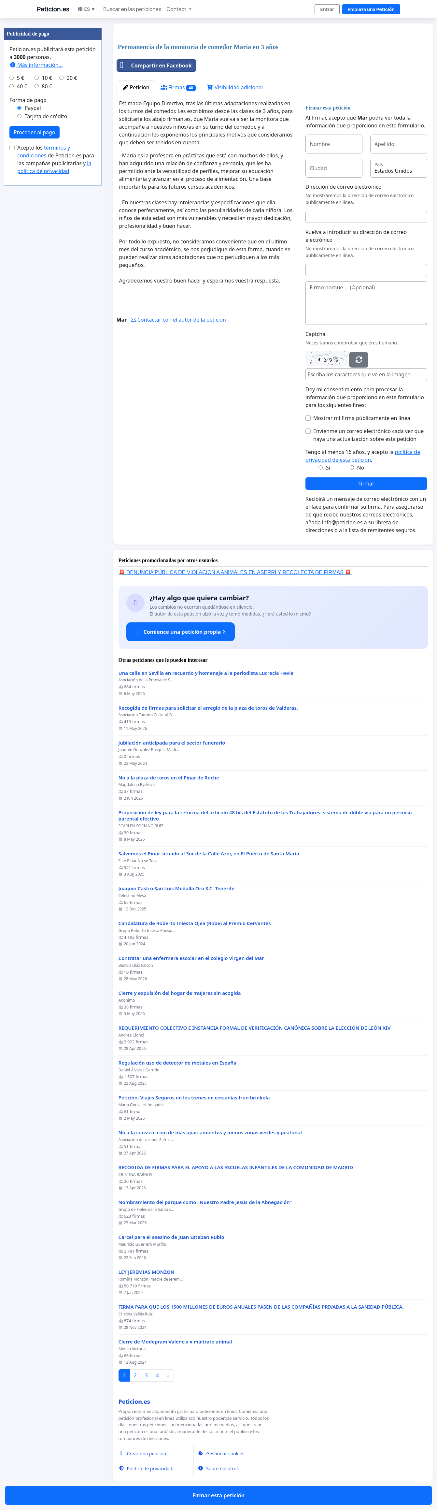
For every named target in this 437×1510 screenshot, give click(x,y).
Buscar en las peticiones (132, 9)
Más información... (36, 64)
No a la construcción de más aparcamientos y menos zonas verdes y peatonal (210, 1132)
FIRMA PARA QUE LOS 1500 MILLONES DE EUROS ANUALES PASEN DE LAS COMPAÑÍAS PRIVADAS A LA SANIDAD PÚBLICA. (261, 1307)
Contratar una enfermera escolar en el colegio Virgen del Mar (191, 958)
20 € (72, 77)
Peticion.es (53, 9)
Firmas (178, 87)
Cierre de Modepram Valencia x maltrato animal (175, 1342)
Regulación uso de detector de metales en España (177, 1063)
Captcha (315, 334)
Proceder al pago (34, 132)
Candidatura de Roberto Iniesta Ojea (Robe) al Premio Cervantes (195, 923)
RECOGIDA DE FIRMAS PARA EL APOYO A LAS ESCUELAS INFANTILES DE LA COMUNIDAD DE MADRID (236, 1167)
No (360, 467)
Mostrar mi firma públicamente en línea (361, 418)
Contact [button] (177, 9)
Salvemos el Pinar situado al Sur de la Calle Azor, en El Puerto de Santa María (209, 853)
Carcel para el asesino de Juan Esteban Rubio (171, 1237)
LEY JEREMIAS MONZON (147, 1272)
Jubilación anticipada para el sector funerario (172, 743)
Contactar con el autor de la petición (178, 319)
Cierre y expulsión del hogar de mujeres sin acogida (180, 993)
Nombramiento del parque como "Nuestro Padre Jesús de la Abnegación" (205, 1202)
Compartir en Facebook (154, 65)
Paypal (33, 107)
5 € (20, 77)
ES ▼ (86, 9)
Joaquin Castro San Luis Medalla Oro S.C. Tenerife (177, 888)
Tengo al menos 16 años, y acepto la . (362, 455)
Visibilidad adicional (235, 87)
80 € (47, 86)
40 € (22, 86)
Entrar (327, 9)
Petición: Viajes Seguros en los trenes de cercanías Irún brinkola (194, 1098)
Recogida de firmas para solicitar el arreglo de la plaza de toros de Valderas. (208, 708)
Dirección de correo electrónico (343, 186)
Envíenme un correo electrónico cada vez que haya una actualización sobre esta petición (368, 435)
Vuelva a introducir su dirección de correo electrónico (356, 235)
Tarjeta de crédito (46, 116)
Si (328, 467)
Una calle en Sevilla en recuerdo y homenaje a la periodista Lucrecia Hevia (206, 673)
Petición (135, 87)
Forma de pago (28, 100)
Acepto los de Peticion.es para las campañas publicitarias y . (55, 159)
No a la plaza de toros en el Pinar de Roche (169, 778)
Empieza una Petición (371, 9)
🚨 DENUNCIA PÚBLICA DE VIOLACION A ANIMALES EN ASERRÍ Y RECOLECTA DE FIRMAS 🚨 (235, 572)
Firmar (366, 483)
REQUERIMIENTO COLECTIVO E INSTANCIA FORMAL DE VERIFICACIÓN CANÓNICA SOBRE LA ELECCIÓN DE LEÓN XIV (255, 1028)
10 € (47, 77)
